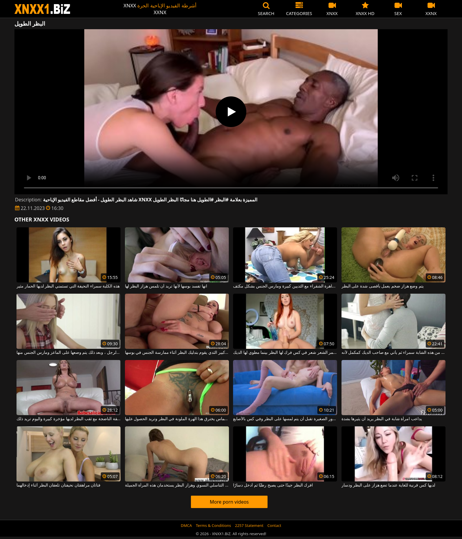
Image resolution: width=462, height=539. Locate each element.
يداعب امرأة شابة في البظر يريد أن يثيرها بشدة (381, 419)
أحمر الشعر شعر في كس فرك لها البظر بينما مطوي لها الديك (285, 352)
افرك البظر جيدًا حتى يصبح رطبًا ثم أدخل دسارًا (273, 485)
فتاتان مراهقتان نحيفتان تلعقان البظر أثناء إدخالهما (58, 485)
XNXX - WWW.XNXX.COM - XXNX (42, 9)
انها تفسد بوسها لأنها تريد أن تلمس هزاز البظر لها (166, 286)
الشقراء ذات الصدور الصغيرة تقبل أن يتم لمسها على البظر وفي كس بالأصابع (285, 419)
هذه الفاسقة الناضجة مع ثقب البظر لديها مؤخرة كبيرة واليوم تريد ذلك (68, 419)
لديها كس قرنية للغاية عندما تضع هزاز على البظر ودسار (388, 485)
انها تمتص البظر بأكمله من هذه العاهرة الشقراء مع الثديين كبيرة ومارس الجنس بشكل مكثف (285, 286)
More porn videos (229, 502)
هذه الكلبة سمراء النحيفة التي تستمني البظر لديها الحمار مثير (68, 286)
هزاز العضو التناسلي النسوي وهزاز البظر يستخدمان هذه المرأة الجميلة (177, 485)
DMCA (186, 525)
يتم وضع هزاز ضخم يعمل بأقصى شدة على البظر (382, 286)
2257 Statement (249, 525)
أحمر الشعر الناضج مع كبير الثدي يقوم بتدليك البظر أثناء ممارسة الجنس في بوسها (177, 352)
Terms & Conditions (213, 525)
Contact (274, 525)
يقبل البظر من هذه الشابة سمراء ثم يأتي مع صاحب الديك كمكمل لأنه (393, 352)
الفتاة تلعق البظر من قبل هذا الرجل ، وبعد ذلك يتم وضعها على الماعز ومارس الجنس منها (68, 352)
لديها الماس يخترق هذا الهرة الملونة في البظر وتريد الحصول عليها (177, 419)
